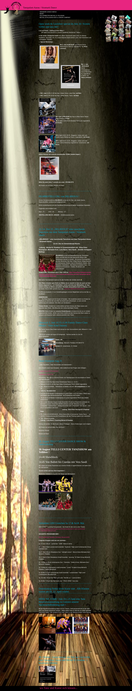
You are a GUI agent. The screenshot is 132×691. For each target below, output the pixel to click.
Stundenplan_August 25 (46, 374)
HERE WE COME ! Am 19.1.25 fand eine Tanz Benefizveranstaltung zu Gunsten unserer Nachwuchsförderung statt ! (62, 602)
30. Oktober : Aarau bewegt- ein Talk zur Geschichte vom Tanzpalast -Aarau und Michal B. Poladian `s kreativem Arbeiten (64, 660)
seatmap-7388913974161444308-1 (74, 288)
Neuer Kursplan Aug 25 (50, 361)
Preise (14, 27)
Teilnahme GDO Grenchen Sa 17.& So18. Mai (61, 523)
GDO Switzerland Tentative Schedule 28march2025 (54, 537)
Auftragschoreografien (23, 34)
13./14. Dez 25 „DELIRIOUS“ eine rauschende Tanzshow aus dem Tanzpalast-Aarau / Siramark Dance (62, 232)
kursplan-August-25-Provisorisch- (49, 371)
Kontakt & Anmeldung (23, 37)
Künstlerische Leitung (20, 19)
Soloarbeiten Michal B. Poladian (52, 15)
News (42, 13)
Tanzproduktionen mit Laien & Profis (22, 31)
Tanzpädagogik (18, 29)
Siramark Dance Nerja (48, 12)
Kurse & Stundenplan (20, 23)
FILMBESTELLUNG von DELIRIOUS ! (59, 196)
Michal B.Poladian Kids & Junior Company (55, 17)
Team (12, 22)
